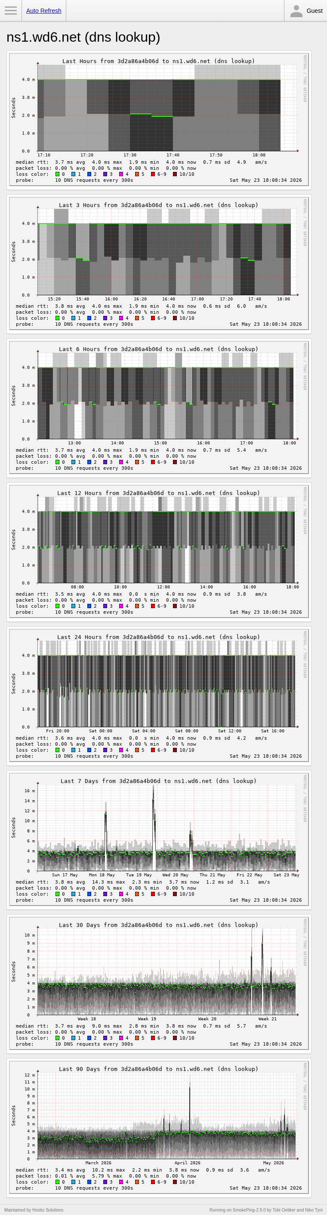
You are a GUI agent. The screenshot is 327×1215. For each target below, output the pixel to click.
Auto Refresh (44, 10)
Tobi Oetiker (283, 1210)
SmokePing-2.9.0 (249, 1210)
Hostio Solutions (47, 1210)
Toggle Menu (11, 10)
